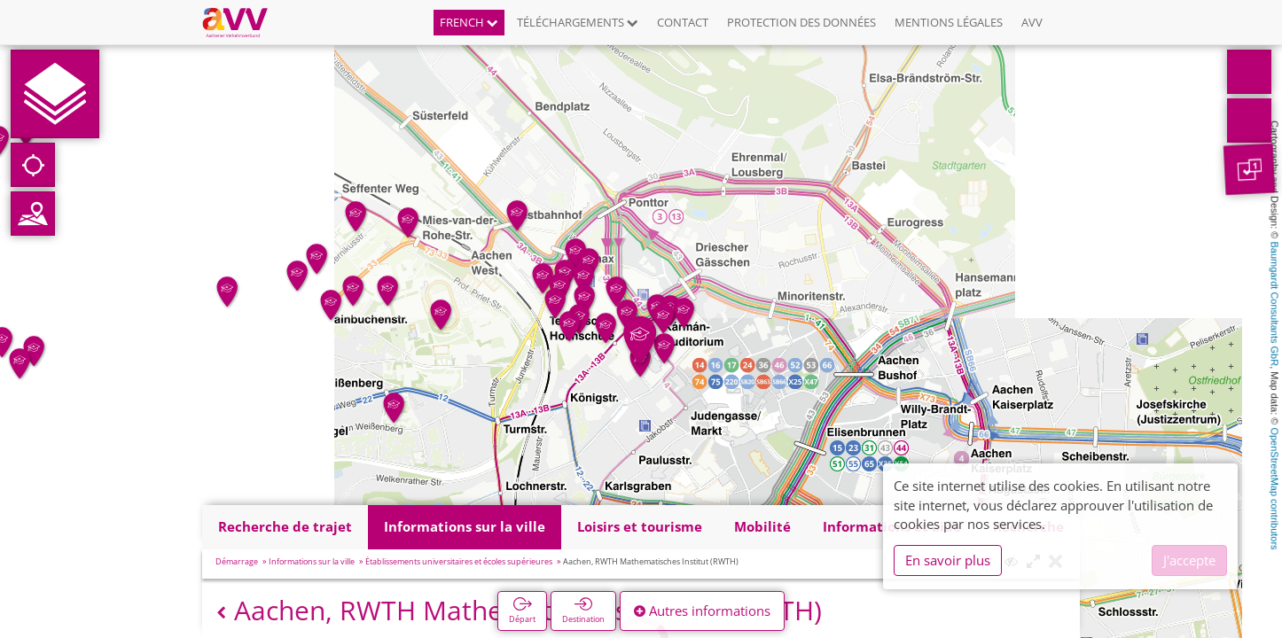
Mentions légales (949, 22)
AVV (1032, 22)
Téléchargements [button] (577, 22)
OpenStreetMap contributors (1275, 488)
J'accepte (1189, 560)
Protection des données (801, 22)
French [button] (469, 22)
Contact (682, 22)
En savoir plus (947, 560)
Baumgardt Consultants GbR (1275, 304)
